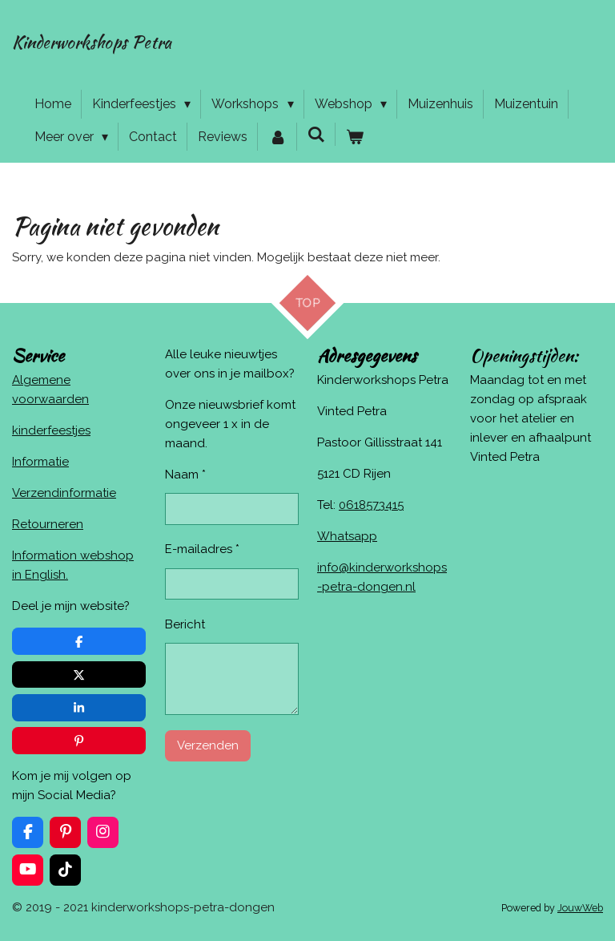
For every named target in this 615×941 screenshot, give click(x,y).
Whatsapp (347, 536)
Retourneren (47, 524)
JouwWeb (580, 908)
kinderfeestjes (51, 430)
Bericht (185, 624)
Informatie (40, 461)
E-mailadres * (202, 550)
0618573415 (371, 505)
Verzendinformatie (64, 493)
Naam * (185, 474)
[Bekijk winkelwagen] (355, 137)
